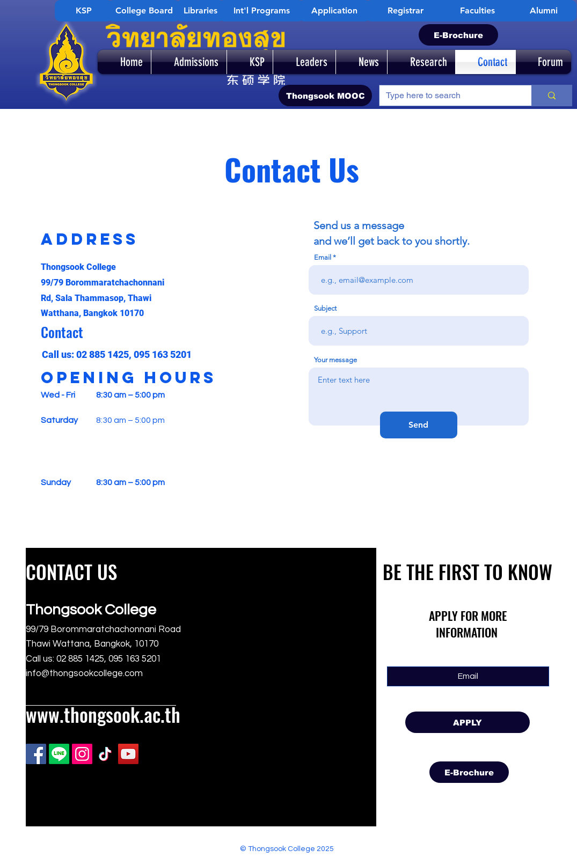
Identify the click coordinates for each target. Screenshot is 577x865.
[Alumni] (543, 10)
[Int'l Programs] (261, 10)
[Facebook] (36, 754)
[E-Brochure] (458, 35)
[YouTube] (128, 754)
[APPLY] (467, 722)
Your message (335, 359)
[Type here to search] (447, 95)
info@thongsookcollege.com (84, 673)
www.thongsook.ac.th (103, 714)
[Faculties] (477, 10)
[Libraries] (200, 10)
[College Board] (144, 10)
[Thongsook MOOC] (325, 95)
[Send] (418, 425)
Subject (325, 308)
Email (322, 257)
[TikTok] (105, 754)
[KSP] (84, 10)
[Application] (334, 10)
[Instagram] (82, 754)
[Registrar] (405, 10)
